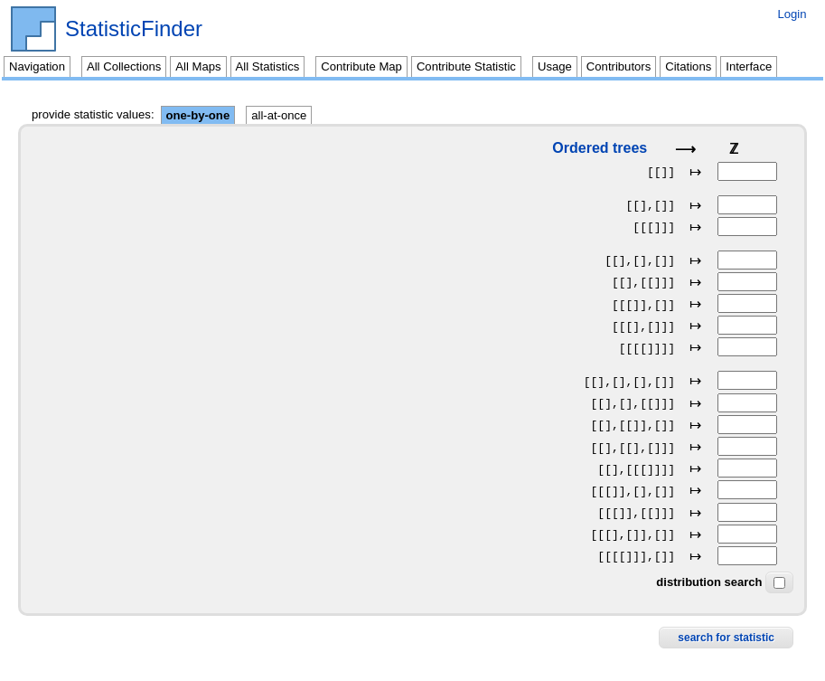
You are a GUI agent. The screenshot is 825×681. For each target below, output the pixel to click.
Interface (749, 66)
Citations (688, 66)
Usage (555, 66)
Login (791, 14)
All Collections (124, 66)
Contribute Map (361, 66)
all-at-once (278, 115)
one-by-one (198, 115)
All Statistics (268, 66)
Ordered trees (599, 148)
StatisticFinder (133, 29)
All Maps (197, 66)
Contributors (618, 66)
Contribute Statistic (466, 66)
